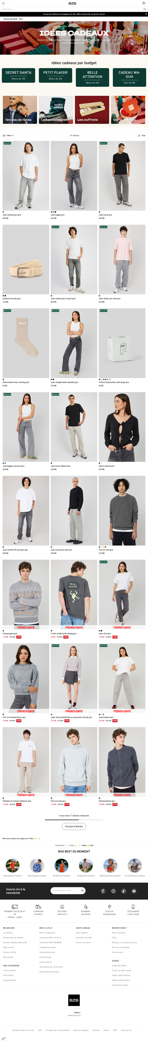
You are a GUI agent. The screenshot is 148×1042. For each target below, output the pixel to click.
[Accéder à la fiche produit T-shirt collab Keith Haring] (74, 594)
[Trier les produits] (140, 135)
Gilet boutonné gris (107, 801)
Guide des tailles (119, 966)
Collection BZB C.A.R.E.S (50, 938)
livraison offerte (38, 910)
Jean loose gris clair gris (61, 550)
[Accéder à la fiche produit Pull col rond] (122, 511)
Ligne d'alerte (46, 962)
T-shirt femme (9, 970)
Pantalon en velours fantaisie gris (17, 801)
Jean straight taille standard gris (64, 382)
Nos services (117, 952)
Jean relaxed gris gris (12, 215)
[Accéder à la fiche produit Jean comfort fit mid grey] (26, 511)
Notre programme (47, 933)
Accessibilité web (47, 952)
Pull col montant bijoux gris (14, 717)
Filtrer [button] (9, 136)
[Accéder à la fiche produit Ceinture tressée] (26, 259)
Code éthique (45, 957)
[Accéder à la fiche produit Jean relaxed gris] (26, 176)
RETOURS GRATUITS (62, 910)
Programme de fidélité (13, 938)
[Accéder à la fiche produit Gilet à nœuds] (122, 427)
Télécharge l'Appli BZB (133, 910)
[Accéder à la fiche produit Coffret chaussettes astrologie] (122, 343)
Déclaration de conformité (51, 967)
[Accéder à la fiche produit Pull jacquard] (26, 594)
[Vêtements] (60, 845)
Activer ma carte (83, 943)
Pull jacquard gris (10, 633)
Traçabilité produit (48, 947)
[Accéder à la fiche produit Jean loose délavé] (74, 427)
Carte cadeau (82, 933)
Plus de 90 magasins (109, 910)
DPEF (115, 1030)
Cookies (96, 1030)
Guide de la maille (120, 985)
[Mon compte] (3, 1039)
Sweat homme (9, 980)
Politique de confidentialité (58, 1030)
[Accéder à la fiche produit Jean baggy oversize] (26, 427)
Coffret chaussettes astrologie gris (114, 382)
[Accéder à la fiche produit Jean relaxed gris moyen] (74, 259)
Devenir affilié (9, 952)
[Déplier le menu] (4, 3)
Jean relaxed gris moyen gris (63, 298)
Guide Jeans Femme (121, 980)
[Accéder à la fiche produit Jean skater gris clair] (122, 259)
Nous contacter (119, 933)
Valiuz (106, 1030)
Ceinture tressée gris (12, 298)
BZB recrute (8, 947)
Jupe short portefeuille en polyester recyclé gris (71, 717)
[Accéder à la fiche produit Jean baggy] (74, 176)
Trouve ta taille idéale (121, 970)
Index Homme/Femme (49, 972)
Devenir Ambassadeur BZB (15, 943)
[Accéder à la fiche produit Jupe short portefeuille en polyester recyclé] (74, 678)
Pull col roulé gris (58, 801)
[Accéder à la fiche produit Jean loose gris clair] (74, 511)
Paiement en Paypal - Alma (14, 912)
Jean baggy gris (57, 215)
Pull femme (8, 975)
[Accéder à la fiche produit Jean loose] (122, 176)
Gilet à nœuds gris (106, 466)
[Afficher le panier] (144, 3)
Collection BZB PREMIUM (51, 943)
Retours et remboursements (124, 943)
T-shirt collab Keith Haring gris (63, 633)
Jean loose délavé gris (60, 466)
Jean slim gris (105, 633)
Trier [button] (143, 136)
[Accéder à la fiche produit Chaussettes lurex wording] (26, 343)
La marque (8, 933)
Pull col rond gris (106, 550)
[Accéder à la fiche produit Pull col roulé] (74, 762)
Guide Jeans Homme (121, 975)
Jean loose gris (105, 215)
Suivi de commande (121, 947)
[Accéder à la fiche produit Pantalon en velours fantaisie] (26, 762)
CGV (40, 1030)
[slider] (74, 110)
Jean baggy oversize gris (13, 466)
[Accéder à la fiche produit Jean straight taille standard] (74, 343)
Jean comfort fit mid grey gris (15, 550)
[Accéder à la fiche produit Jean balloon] (122, 678)
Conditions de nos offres (23, 1030)
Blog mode (8, 957)
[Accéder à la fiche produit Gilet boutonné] (122, 762)
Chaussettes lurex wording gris (16, 382)
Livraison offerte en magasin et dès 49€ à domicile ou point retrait (74, 14)
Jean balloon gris (106, 717)
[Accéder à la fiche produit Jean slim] (122, 594)
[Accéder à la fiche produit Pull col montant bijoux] (26, 678)
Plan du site (126, 1030)
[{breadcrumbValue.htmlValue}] (73, 845)
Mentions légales (81, 1030)
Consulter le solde (84, 938)
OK (82, 890)
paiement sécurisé (86, 910)
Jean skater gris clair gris (109, 298)
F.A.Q (114, 938)
